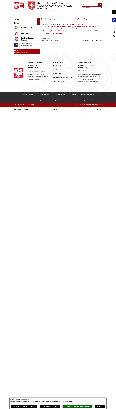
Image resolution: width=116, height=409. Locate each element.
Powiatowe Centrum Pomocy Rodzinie (72, 13)
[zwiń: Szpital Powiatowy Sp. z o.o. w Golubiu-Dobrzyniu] (39, 56)
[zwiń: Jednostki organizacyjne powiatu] (39, 385)
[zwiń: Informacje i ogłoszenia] (39, 81)
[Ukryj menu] (38, 14)
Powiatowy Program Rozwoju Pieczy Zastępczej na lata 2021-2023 (64, 19)
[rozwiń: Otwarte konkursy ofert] (39, 173)
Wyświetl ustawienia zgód (50, 406)
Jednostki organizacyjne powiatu (52, 13)
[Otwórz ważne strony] (114, 28)
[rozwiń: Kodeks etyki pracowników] (39, 280)
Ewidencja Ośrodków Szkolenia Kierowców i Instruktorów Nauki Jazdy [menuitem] (25, 356)
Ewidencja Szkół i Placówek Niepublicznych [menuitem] (22, 377)
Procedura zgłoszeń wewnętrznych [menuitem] (24, 381)
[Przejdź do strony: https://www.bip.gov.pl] (114, 16)
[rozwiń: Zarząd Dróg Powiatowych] (39, 393)
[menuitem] (27, 21)
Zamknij (99, 406)
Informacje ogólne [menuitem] (19, 17)
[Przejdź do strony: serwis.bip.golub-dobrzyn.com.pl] (114, 24)
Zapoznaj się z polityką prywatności (24, 406)
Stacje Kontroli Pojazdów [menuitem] (21, 372)
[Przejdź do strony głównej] (47, 5)
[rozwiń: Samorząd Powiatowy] (39, 126)
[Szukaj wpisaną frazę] (100, 5)
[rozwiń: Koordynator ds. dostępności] (39, 26)
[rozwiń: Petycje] (39, 314)
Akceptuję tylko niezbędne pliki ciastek (77, 406)
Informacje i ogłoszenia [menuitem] (21, 81)
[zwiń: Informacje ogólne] (39, 17)
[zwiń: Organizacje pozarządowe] (39, 169)
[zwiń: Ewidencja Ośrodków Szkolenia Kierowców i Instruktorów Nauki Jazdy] (39, 356)
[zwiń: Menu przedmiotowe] (39, 117)
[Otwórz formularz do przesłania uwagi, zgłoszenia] (114, 32)
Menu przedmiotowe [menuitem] (20, 117)
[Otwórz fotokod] (114, 36)
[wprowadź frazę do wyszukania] (90, 5)
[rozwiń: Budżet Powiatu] (39, 248)
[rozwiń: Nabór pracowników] (39, 233)
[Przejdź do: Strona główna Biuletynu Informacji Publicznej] (42, 14)
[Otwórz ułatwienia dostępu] (114, 12)
